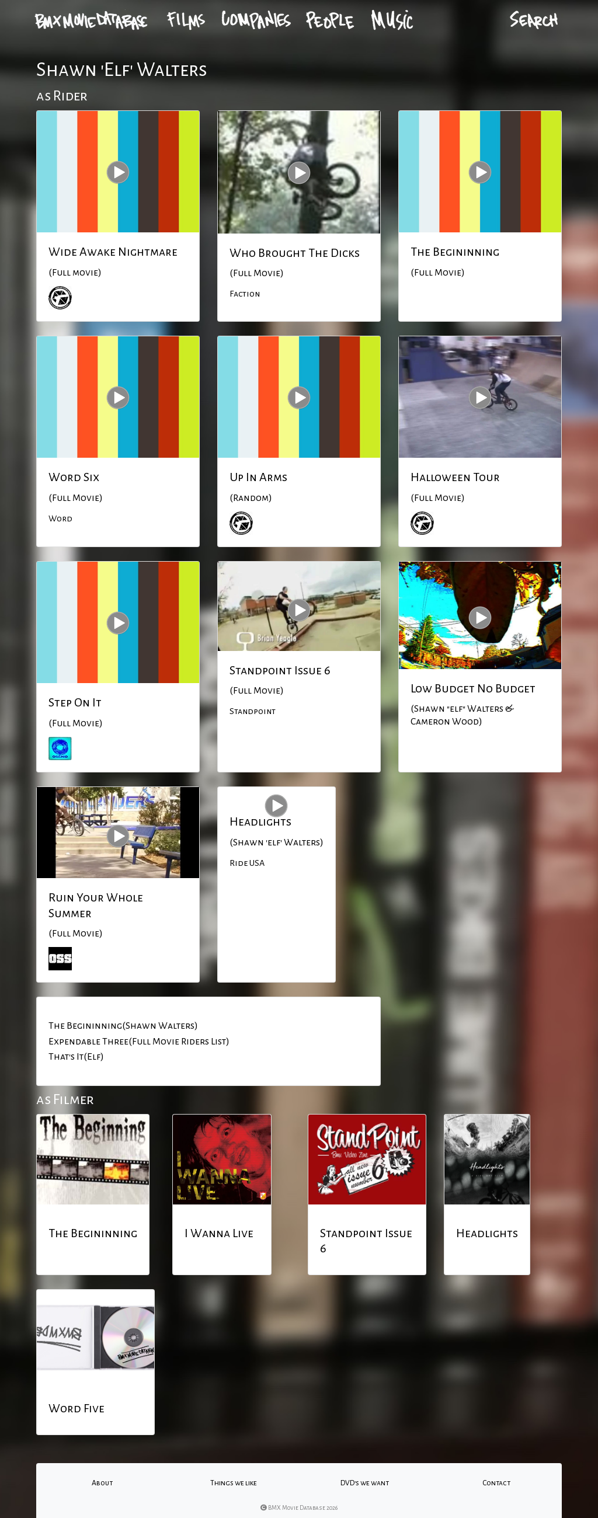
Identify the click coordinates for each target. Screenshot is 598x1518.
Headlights (260, 821)
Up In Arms (258, 477)
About (102, 1483)
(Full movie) (75, 272)
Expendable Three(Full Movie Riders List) (139, 1041)
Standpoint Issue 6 (280, 670)
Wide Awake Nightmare (113, 251)
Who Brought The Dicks (295, 252)
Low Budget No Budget (473, 688)
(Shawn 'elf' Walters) (277, 842)
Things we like (233, 1483)
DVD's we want (364, 1483)
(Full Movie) (257, 273)
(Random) (251, 498)
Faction (245, 293)
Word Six (73, 477)
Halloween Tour (455, 477)
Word (60, 518)
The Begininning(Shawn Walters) (123, 1026)
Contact (496, 1483)
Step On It (75, 702)
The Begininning (455, 251)
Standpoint (253, 711)
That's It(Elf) (76, 1057)
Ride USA (247, 863)
